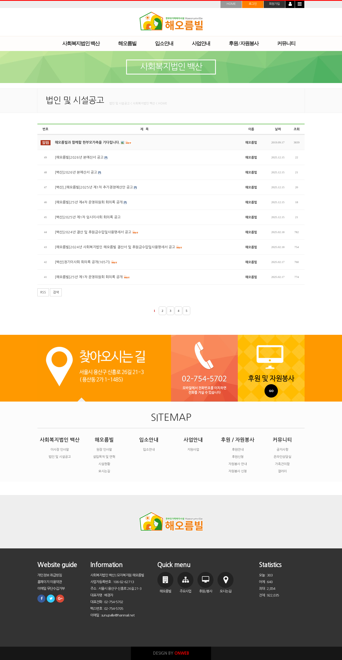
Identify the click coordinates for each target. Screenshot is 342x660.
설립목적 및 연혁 (104, 456)
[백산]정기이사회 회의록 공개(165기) (86, 262)
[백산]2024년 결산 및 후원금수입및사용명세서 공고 (97, 232)
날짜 (278, 129)
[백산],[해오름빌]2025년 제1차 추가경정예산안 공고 (96, 187)
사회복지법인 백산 (60, 439)
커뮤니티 (282, 439)
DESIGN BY (171, 653)
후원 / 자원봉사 (237, 439)
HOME (231, 3)
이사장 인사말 (59, 449)
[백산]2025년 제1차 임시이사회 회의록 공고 (88, 217)
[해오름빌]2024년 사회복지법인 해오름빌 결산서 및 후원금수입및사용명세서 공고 (118, 247)
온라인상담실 (282, 456)
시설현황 (104, 464)
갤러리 (282, 471)
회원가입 (274, 3)
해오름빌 (104, 439)
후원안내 (238, 449)
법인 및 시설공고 (60, 456)
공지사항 (282, 449)
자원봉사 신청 (237, 471)
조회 (297, 129)
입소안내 (148, 439)
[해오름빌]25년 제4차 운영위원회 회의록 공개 (91, 202)
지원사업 (193, 449)
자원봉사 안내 (237, 464)
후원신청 (238, 456)
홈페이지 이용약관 (49, 582)
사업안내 (193, 439)
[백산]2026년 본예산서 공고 (78, 172)
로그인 (253, 3)
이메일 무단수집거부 (51, 588)
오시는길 (104, 471)
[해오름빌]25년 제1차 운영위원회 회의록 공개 (92, 277)
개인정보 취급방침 (49, 575)
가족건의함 (282, 464)
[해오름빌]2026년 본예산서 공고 (81, 157)
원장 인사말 (104, 449)
